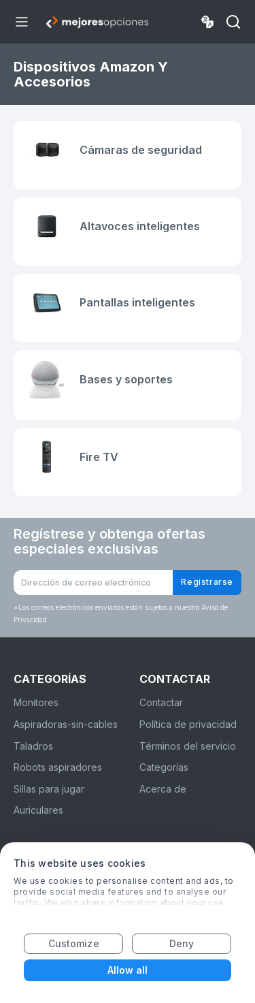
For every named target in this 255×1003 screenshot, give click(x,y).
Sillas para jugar (49, 789)
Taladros (33, 746)
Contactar (161, 702)
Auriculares (38, 810)
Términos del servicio (187, 746)
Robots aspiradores (58, 767)
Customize (73, 943)
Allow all (127, 970)
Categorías (163, 767)
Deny (181, 943)
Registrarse (207, 582)
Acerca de (162, 789)
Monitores (36, 702)
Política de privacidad (188, 724)
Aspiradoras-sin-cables (66, 724)
